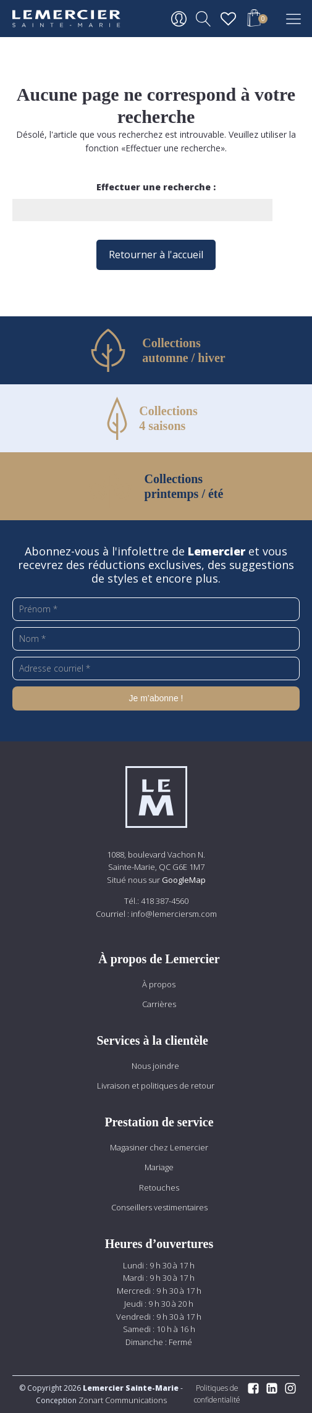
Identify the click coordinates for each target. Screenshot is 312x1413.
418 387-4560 (164, 900)
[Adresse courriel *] (156, 668)
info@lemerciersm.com (174, 913)
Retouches (159, 1187)
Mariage (159, 1167)
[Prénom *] (156, 609)
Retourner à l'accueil (156, 254)
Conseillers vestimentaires (159, 1207)
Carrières (159, 1004)
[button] (254, 19)
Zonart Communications (122, 1400)
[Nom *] (156, 639)
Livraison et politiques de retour (155, 1085)
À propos (158, 984)
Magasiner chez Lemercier (159, 1147)
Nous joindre (155, 1065)
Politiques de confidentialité (217, 1394)
